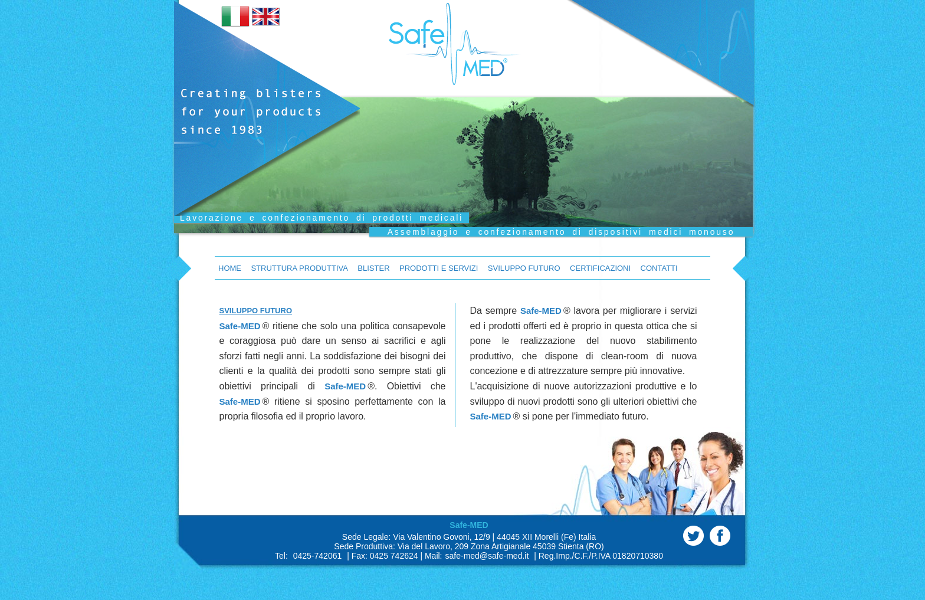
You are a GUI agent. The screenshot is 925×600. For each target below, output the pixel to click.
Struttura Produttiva (299, 268)
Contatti (659, 268)
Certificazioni (600, 268)
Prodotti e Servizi (438, 268)
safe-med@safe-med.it (487, 555)
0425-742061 (317, 555)
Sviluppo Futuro (524, 268)
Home (229, 268)
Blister (373, 268)
